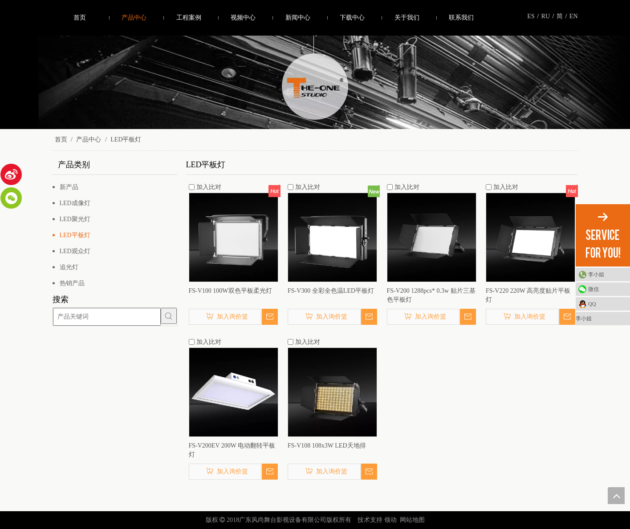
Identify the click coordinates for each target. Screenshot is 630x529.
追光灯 (69, 267)
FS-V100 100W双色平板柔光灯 (230, 290)
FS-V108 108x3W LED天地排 (327, 445)
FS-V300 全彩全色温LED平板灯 (331, 290)
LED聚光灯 (75, 219)
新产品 (69, 187)
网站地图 (412, 520)
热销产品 (72, 283)
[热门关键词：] (169, 316)
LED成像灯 (75, 203)
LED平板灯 (75, 235)
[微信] (11, 198)
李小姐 (596, 274)
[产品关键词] (107, 316)
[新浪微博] (11, 174)
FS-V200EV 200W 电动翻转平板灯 (232, 450)
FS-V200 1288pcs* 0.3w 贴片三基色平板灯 (431, 295)
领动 (390, 520)
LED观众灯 (75, 251)
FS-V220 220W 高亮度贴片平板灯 (528, 295)
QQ (592, 304)
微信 (593, 289)
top (616, 495)
